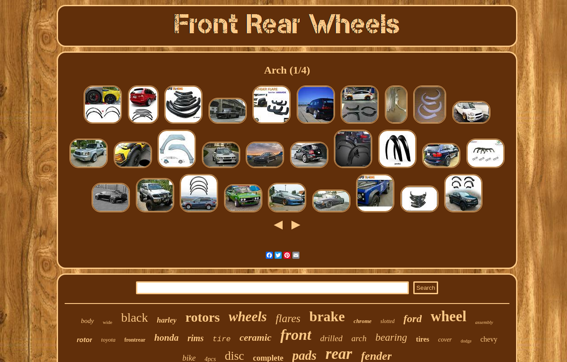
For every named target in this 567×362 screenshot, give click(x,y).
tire (222, 339)
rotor (84, 339)
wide (107, 322)
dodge (466, 341)
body (87, 320)
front (295, 335)
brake (327, 316)
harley (166, 320)
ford (413, 318)
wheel (448, 316)
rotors (202, 317)
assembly (484, 322)
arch (358, 338)
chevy (489, 339)
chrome (362, 321)
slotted (388, 321)
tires (422, 339)
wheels (248, 316)
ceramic (256, 337)
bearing (391, 337)
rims (195, 338)
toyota (108, 339)
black (134, 317)
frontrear (135, 340)
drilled (331, 338)
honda (166, 337)
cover (445, 339)
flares (288, 318)
